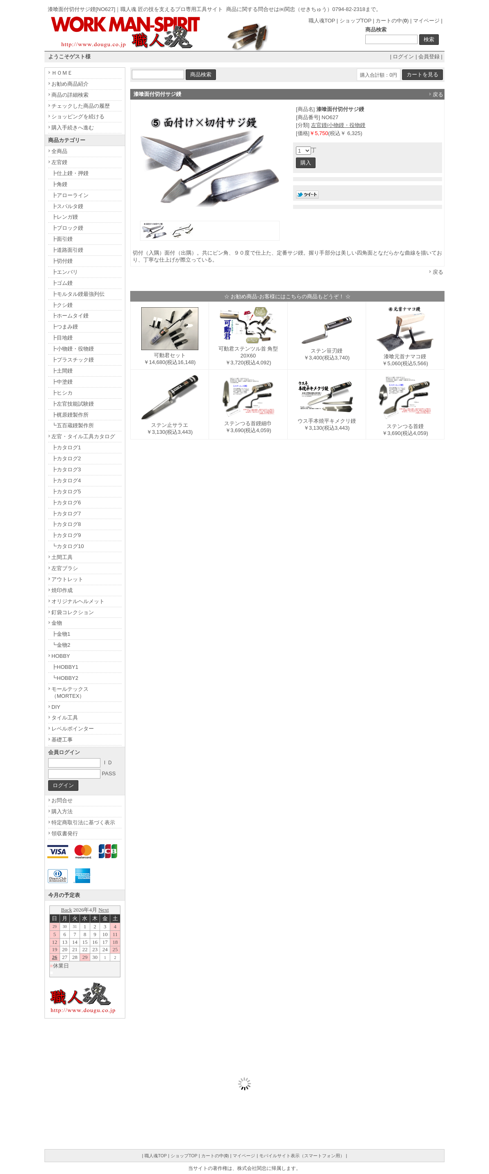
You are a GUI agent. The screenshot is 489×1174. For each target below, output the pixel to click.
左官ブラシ (64, 568)
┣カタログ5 (66, 491)
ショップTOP (355, 21)
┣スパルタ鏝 (67, 206)
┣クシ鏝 (62, 305)
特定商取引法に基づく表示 (83, 822)
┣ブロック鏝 (67, 228)
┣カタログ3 (66, 469)
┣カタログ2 (66, 458)
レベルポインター (72, 729)
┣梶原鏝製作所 (70, 415)
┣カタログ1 (66, 447)
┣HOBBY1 (64, 667)
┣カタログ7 (66, 513)
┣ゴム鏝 (62, 283)
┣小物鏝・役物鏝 (72, 349)
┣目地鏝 (62, 338)
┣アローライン (70, 195)
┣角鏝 (59, 184)
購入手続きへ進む (72, 127)
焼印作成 (62, 590)
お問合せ (62, 800)
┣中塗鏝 (62, 382)
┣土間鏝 (62, 371)
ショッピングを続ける (77, 116)
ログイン (403, 56)
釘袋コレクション (72, 612)
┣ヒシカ (62, 393)
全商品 (59, 151)
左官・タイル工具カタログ (83, 436)
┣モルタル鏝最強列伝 (77, 294)
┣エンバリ (64, 272)
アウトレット (67, 579)
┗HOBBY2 (64, 678)
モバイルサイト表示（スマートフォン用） (302, 1155)
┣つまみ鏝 (64, 327)
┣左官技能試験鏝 (72, 404)
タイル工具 (64, 718)
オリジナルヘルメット (77, 601)
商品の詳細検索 (70, 95)
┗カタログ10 (67, 546)
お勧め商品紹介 (70, 84)
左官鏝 (59, 162)
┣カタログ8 (66, 524)
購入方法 (62, 811)
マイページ (426, 21)
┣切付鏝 (62, 261)
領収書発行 (64, 833)
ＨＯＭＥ (62, 73)
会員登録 (429, 56)
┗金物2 (60, 645)
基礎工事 (62, 740)
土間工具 (62, 557)
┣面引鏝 (62, 239)
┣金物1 (60, 634)
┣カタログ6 (66, 502)
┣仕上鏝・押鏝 (70, 173)
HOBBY (60, 656)
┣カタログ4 (66, 480)
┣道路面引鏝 (67, 250)
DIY (55, 707)
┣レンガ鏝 (64, 217)
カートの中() (392, 21)
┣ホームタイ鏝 (70, 316)
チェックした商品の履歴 (80, 106)
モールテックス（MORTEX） (70, 692)
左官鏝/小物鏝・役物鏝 (338, 125)
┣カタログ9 (66, 535)
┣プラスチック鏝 (72, 360)
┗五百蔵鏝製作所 (72, 425)
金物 (56, 623)
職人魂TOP (322, 21)
